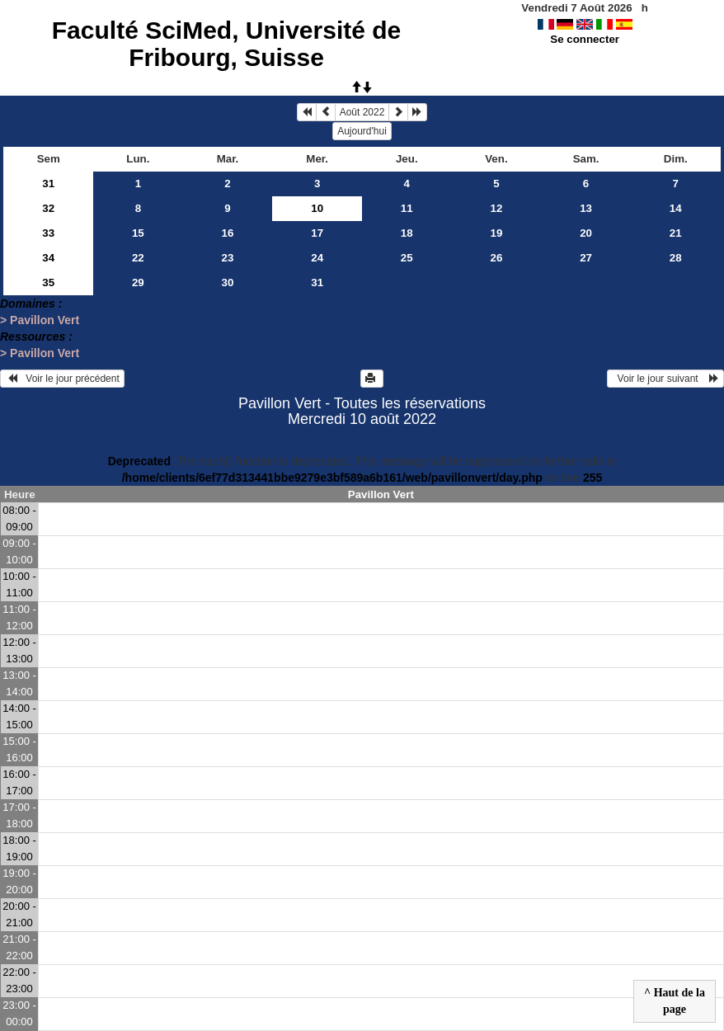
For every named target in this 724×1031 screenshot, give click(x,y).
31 (48, 183)
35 (48, 282)
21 (676, 233)
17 (317, 233)
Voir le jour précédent (62, 378)
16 (228, 233)
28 (676, 258)
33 (48, 233)
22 (138, 258)
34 (48, 258)
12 (497, 208)
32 (48, 208)
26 (497, 258)
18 (407, 233)
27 (586, 258)
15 (138, 233)
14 (676, 208)
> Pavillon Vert (39, 320)
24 (317, 258)
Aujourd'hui (362, 131)
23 (228, 258)
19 (497, 233)
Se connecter (584, 39)
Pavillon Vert (381, 494)
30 (228, 282)
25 (407, 258)
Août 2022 (362, 112)
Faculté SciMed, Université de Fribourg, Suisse (226, 43)
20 (586, 233)
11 (407, 208)
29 (138, 282)
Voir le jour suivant (665, 378)
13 (586, 208)
